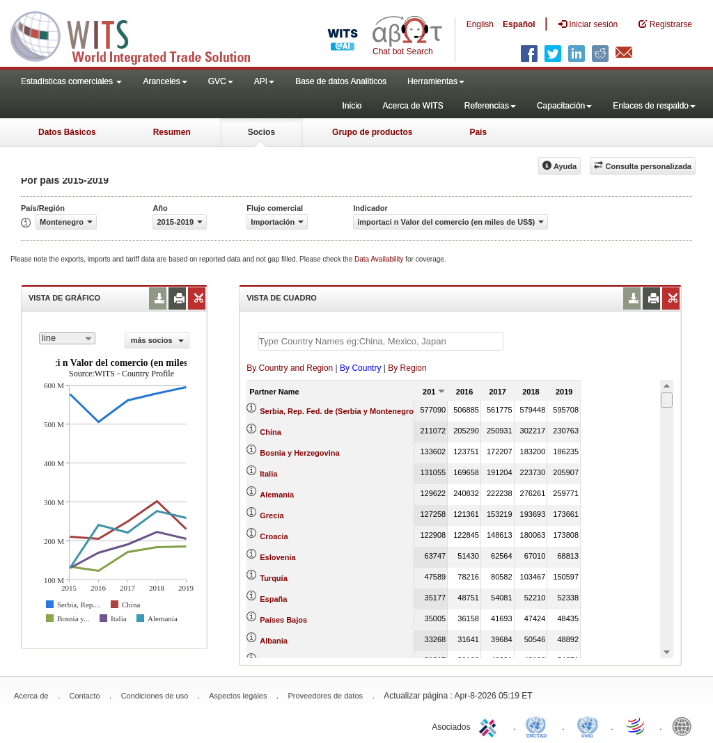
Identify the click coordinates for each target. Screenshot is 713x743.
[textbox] (380, 341)
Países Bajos (283, 620)
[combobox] (67, 338)
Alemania (277, 494)
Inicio (351, 106)
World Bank (685, 726)
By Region (407, 368)
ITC (490, 726)
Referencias (490, 106)
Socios (261, 132)
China (270, 432)
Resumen (172, 132)
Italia (268, 474)
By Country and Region (289, 368)
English (480, 24)
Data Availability (379, 259)
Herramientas (435, 81)
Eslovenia (277, 557)
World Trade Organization (636, 726)
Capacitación (564, 106)
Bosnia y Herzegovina (299, 453)
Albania (274, 641)
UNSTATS (588, 726)
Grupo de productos (372, 132)
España (273, 599)
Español (519, 24)
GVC (220, 81)
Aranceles (165, 81)
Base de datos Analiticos (340, 81)
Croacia (274, 536)
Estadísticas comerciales (71, 81)
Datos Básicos (67, 132)
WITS (139, 35)
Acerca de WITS (412, 106)
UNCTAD (539, 726)
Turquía (274, 578)
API (264, 81)
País (478, 132)
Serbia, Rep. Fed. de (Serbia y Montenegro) (338, 411)
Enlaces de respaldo (654, 106)
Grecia (271, 515)
